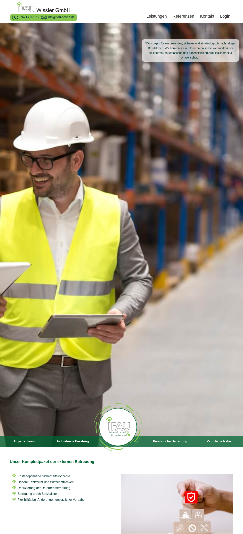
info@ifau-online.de (61, 17)
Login (225, 16)
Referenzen (183, 16)
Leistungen (156, 16)
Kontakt (207, 16)
